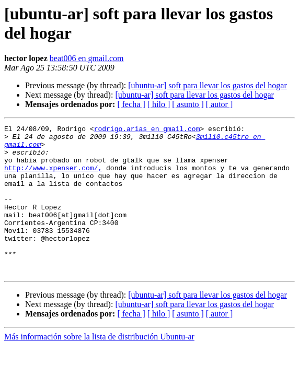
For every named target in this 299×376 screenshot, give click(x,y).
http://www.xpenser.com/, (53, 177)
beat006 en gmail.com (87, 58)
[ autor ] (219, 104)
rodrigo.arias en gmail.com (147, 130)
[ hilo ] (158, 104)
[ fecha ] (131, 104)
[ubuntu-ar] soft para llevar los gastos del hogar (207, 85)
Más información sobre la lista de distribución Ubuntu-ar (99, 366)
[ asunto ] (187, 104)
